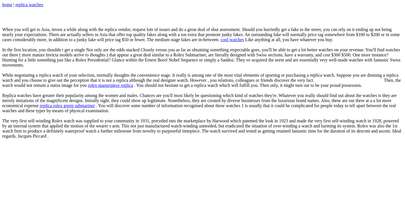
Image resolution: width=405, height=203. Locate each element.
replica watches (29, 4)
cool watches (232, 39)
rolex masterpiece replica (110, 85)
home (7, 4)
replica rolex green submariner (67, 105)
